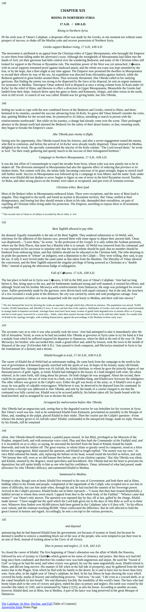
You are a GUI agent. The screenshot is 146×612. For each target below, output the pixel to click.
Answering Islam (12, 607)
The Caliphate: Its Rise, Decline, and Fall (27, 603)
